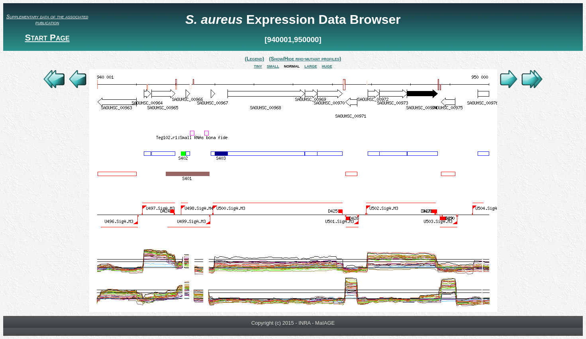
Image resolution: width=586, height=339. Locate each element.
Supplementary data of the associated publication (47, 19)
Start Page (47, 38)
